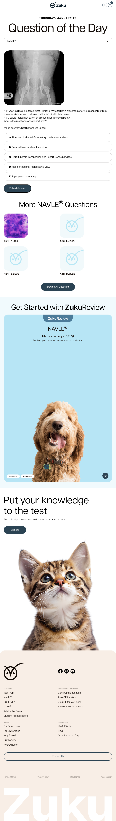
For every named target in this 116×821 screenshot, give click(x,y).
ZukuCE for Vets (67, 697)
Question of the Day (68, 735)
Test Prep (9, 692)
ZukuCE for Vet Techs (69, 701)
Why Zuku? (10, 735)
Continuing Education (69, 692)
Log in (104, 5)
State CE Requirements (70, 706)
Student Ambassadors (16, 715)
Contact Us (58, 756)
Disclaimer (75, 776)
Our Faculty (10, 739)
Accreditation (11, 744)
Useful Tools (64, 726)
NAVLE (8, 697)
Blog (60, 730)
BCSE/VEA (9, 701)
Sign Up (15, 529)
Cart (110, 4)
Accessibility (106, 776)
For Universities (12, 730)
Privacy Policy (43, 776)
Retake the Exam (13, 711)
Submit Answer (17, 188)
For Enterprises (12, 726)
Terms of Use (10, 776)
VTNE (7, 706)
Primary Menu (6, 5)
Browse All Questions (58, 286)
